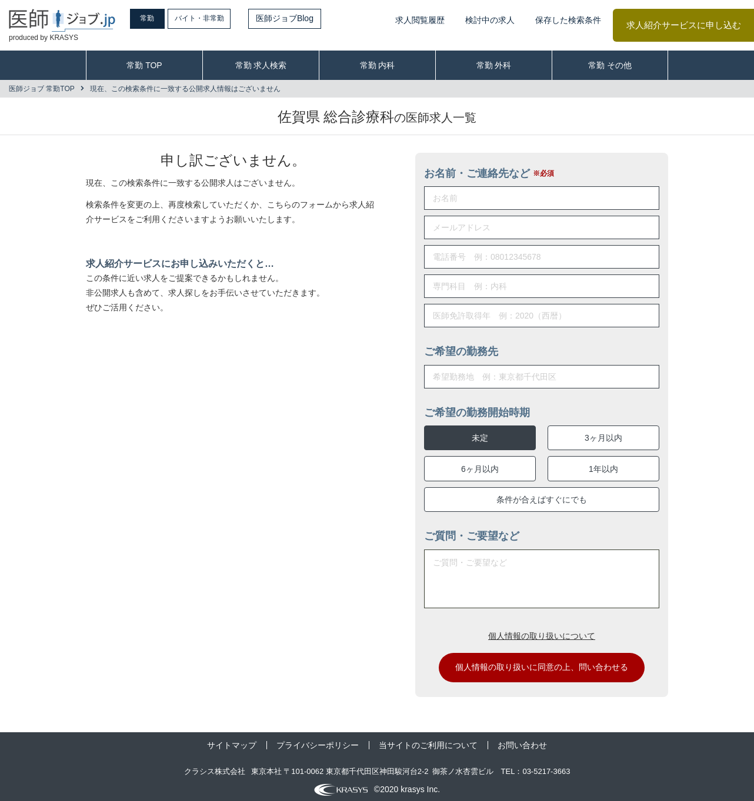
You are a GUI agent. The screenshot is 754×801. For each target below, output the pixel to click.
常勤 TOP (144, 65)
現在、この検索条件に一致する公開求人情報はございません (185, 89)
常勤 (156, 18)
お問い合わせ (522, 741)
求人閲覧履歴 (420, 20)
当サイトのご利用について (428, 741)
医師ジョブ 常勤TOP (42, 89)
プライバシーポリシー (317, 741)
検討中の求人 (490, 20)
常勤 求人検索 (261, 65)
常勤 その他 (610, 65)
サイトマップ (231, 741)
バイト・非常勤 (222, 18)
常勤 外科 (494, 65)
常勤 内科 (377, 65)
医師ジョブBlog (312, 18)
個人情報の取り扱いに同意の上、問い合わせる (541, 663)
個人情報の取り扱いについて (541, 631)
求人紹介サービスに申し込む (683, 25)
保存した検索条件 (568, 20)
